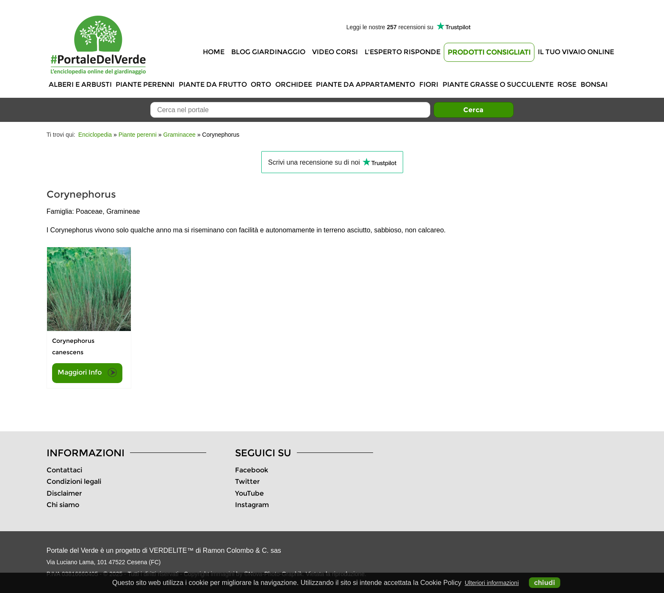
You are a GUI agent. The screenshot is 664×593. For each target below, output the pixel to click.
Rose (566, 84)
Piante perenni (145, 84)
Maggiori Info (87, 372)
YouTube (249, 493)
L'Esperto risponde (402, 52)
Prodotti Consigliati (489, 52)
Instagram (252, 505)
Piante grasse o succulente (498, 84)
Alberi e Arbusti (80, 84)
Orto (261, 84)
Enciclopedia (95, 134)
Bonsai (594, 84)
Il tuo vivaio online (576, 52)
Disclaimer (64, 493)
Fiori (428, 84)
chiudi (544, 583)
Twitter (247, 481)
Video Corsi (335, 52)
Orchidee (293, 84)
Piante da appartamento (365, 84)
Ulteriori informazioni (492, 582)
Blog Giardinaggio (268, 52)
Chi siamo (63, 505)
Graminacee (179, 134)
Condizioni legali (74, 481)
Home (213, 52)
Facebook (251, 470)
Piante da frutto (213, 84)
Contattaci (64, 470)
